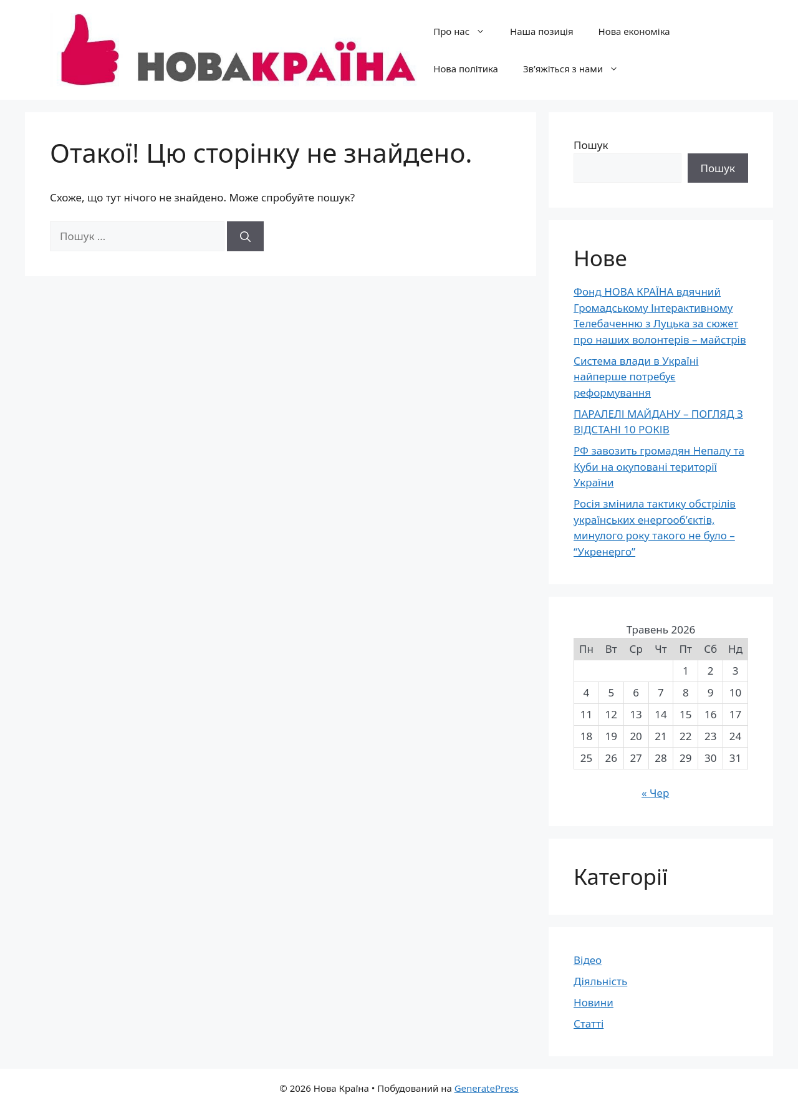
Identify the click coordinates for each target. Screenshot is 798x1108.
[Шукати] (245, 236)
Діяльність (600, 981)
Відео (588, 960)
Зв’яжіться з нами (577, 68)
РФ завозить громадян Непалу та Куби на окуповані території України (659, 466)
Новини (593, 1002)
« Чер (655, 793)
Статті (588, 1023)
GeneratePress (486, 1088)
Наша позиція (541, 31)
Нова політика (465, 68)
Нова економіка (634, 31)
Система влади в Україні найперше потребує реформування (636, 377)
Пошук (591, 145)
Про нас (465, 31)
